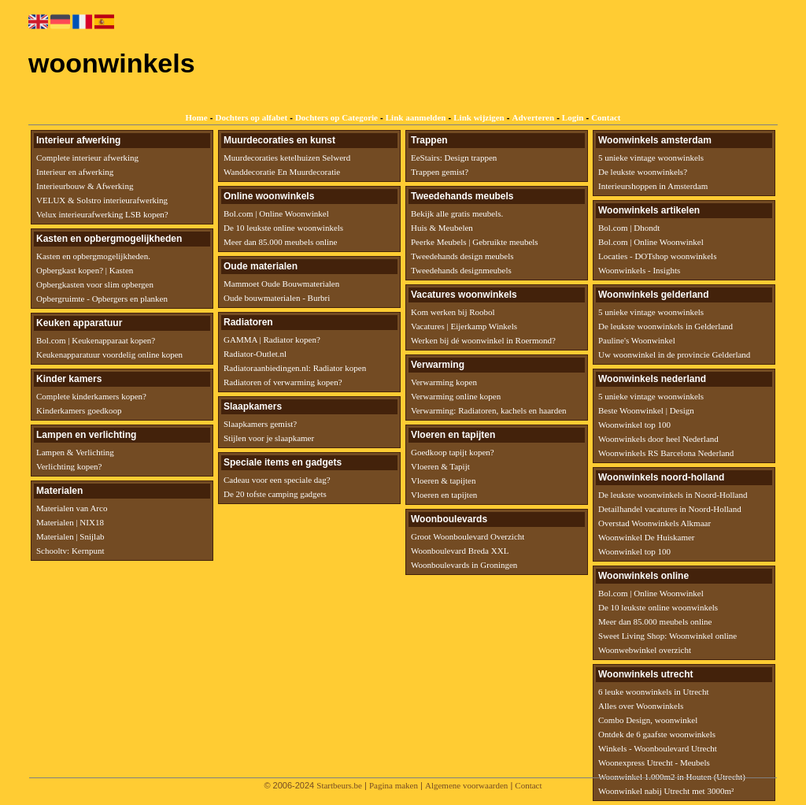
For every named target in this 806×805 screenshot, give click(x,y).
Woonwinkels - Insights (639, 270)
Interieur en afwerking (74, 171)
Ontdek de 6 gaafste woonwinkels (656, 734)
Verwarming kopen (444, 382)
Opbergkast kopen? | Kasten (84, 270)
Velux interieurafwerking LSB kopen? (102, 214)
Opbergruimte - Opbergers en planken (102, 298)
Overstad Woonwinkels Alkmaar (654, 523)
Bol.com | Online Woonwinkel (276, 213)
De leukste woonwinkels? (642, 171)
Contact (605, 117)
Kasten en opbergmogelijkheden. (93, 256)
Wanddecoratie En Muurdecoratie (282, 171)
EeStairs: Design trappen (454, 157)
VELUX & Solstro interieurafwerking (102, 200)
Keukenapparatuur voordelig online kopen (109, 354)
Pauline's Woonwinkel (636, 340)
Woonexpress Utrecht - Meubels (654, 762)
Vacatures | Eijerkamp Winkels (464, 326)
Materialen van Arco (71, 508)
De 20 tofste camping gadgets (275, 494)
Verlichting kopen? (69, 466)
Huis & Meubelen (442, 227)
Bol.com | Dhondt (629, 227)
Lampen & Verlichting (75, 452)
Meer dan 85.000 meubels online (281, 242)
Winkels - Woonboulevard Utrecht (657, 748)
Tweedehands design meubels (462, 256)
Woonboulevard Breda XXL (459, 550)
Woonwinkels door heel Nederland (658, 438)
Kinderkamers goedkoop (78, 410)
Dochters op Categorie (336, 117)
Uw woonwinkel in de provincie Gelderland (674, 354)
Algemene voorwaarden (466, 785)
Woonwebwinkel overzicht (644, 650)
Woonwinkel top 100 (634, 424)
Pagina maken (393, 785)
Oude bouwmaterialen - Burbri (277, 297)
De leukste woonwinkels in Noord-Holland (672, 494)
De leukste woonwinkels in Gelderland (665, 326)
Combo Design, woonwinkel (647, 720)
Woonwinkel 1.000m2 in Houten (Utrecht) (671, 776)
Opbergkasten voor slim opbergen (94, 284)
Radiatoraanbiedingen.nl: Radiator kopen (295, 368)
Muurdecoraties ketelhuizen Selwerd (287, 157)
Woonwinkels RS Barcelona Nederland (666, 453)
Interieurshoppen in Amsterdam (653, 186)
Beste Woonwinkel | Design (646, 410)
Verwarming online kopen (456, 396)
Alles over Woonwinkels (640, 705)
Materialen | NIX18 (70, 522)
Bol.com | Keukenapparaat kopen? (95, 340)
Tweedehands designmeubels (461, 270)
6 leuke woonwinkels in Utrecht (653, 691)
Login (573, 117)
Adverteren (533, 117)
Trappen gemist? (439, 171)
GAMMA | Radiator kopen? (272, 339)
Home (197, 117)
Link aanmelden (416, 117)
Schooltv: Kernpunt (70, 550)
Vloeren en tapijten (444, 494)
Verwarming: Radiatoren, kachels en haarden (489, 410)
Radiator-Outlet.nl (255, 353)
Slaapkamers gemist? (260, 423)
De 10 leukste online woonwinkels (283, 227)
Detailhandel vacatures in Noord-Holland (669, 509)
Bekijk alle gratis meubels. (457, 213)
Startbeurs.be (339, 785)
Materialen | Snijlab (70, 536)
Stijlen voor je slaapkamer (269, 438)
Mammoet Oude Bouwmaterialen (281, 283)
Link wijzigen (478, 117)
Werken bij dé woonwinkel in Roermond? (483, 340)
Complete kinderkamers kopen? (91, 396)
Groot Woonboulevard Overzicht (467, 536)
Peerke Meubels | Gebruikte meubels (474, 242)
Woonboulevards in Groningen (464, 564)
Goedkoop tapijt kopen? (452, 452)
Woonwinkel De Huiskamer (646, 537)
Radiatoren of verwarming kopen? (283, 382)
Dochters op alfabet (251, 117)
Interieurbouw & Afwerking (84, 186)
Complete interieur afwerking (87, 157)
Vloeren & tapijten (443, 480)
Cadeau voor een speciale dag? (277, 479)
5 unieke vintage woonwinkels (651, 157)
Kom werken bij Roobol (453, 312)
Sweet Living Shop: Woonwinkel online (667, 635)
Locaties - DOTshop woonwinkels (657, 256)
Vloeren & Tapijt (440, 466)
